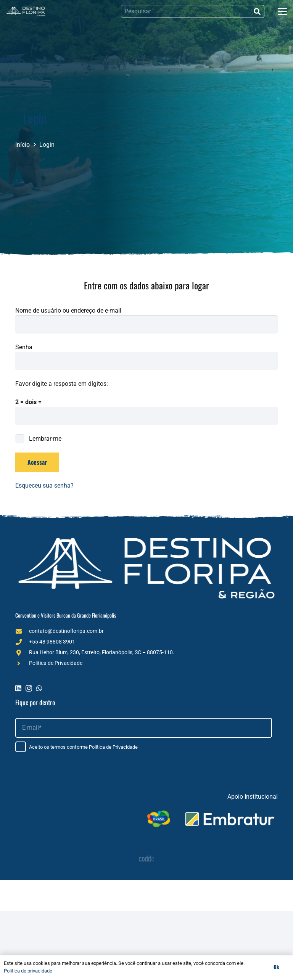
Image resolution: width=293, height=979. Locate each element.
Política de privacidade (28, 971)
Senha (23, 347)
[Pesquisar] (192, 11)
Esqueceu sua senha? (44, 485)
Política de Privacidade (55, 663)
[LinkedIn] (18, 688)
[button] (282, 11)
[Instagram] (29, 688)
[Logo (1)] (26, 11)
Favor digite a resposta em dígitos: (61, 383)
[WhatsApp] (39, 688)
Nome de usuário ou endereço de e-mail (68, 310)
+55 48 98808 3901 (52, 642)
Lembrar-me (38, 438)
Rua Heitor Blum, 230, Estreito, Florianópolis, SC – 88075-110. (101, 652)
